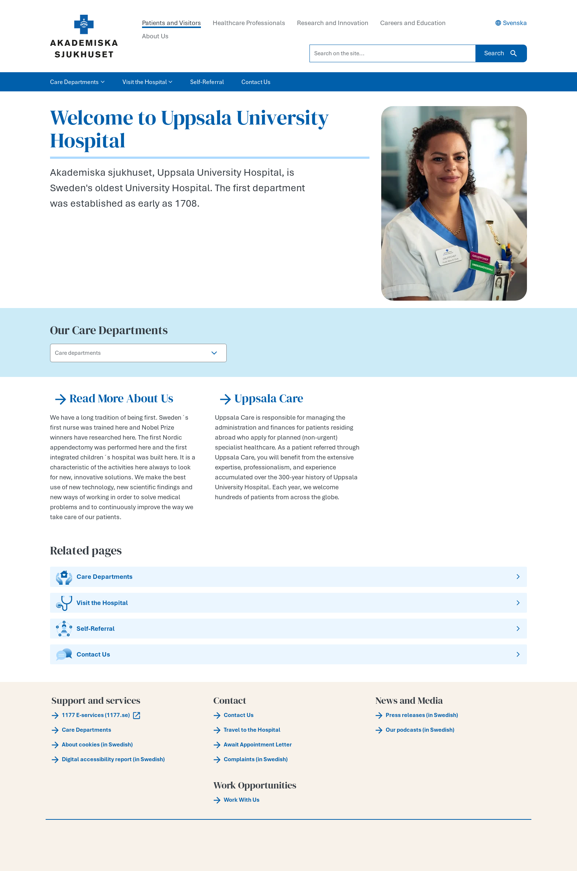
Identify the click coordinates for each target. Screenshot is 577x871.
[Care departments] (126, 353)
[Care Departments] (288, 577)
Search (501, 53)
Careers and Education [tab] (413, 23)
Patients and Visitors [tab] (171, 23)
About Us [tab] (155, 36)
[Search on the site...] (392, 53)
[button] (214, 353)
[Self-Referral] (288, 629)
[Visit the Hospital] (288, 603)
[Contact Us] (288, 654)
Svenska (511, 23)
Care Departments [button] (77, 82)
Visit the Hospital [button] (148, 82)
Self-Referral (207, 82)
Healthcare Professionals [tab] (249, 23)
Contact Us (255, 82)
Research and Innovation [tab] (332, 23)
